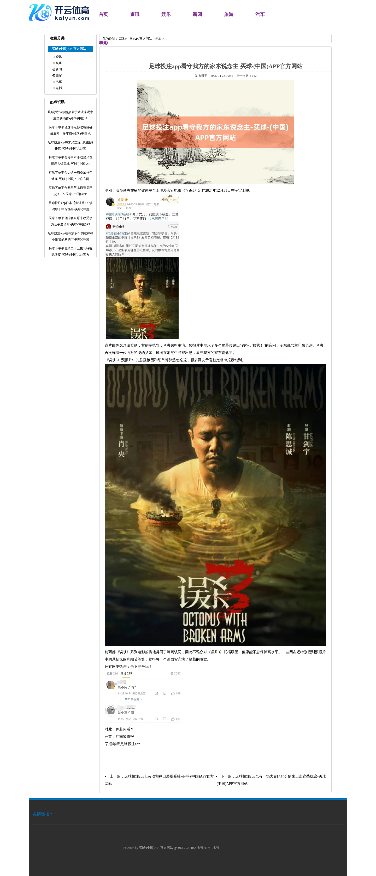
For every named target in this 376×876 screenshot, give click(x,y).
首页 (103, 14)
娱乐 (166, 14)
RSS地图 (197, 848)
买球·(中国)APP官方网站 (135, 38)
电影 (59, 88)
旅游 (228, 14)
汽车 (260, 14)
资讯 (134, 14)
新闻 (197, 14)
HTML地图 (211, 848)
